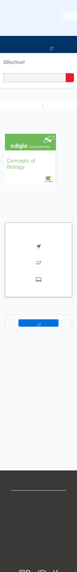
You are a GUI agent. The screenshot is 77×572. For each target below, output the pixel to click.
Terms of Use (38, 524)
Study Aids (55, 105)
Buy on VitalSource (38, 323)
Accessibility (38, 542)
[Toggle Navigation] (70, 62)
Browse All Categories (21, 105)
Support (38, 506)
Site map (38, 551)
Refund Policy (38, 533)
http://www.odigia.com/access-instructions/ (36, 446)
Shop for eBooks (38, 497)
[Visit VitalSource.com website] (38, 44)
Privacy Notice (38, 515)
